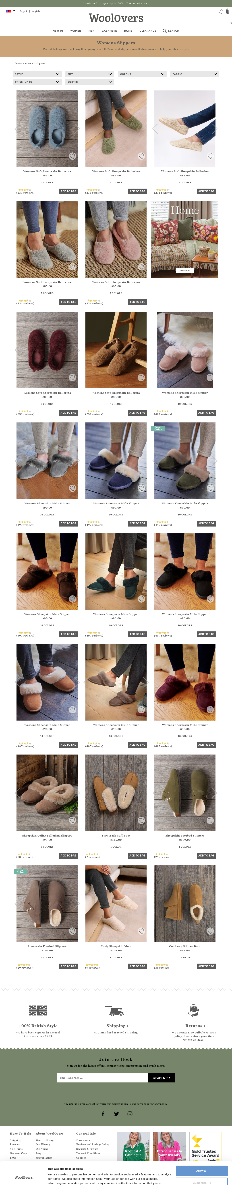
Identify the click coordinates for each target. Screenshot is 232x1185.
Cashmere (109, 31)
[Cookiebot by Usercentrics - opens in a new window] (23, 1178)
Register (37, 11)
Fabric (195, 74)
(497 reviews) (163, 412)
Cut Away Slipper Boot (185, 946)
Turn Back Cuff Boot (116, 835)
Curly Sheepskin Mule (116, 946)
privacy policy (159, 1104)
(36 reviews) (162, 966)
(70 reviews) (24, 855)
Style (37, 74)
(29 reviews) (162, 855)
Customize (202, 1162)
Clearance (148, 31)
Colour (142, 74)
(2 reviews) (92, 855)
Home (128, 31)
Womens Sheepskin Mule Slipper (185, 392)
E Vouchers (83, 1140)
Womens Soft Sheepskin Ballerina (47, 171)
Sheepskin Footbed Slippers (184, 835)
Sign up (160, 1077)
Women (75, 31)
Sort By (90, 81)
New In (58, 31)
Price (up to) (37, 81)
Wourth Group (44, 1140)
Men (91, 31)
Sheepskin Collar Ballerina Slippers (47, 835)
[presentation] (116, 1092)
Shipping (15, 1140)
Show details (55, 1177)
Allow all (201, 1151)
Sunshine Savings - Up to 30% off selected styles (116, 3)
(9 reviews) (92, 966)
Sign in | (25, 11)
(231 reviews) (25, 191)
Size (90, 74)
